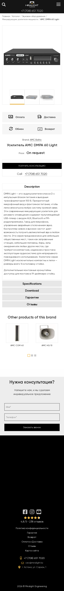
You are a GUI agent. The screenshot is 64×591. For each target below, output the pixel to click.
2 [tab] (32, 355)
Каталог (16, 16)
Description (32, 186)
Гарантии (32, 297)
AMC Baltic (36, 139)
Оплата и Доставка (32, 541)
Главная (6, 16)
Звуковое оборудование (33, 16)
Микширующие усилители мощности (20, 19)
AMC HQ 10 (47, 345)
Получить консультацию (32, 166)
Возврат (32, 537)
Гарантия (32, 532)
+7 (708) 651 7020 (32, 11)
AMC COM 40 (17, 345)
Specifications (32, 283)
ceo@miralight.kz (34, 562)
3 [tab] (35, 355)
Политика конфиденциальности (32, 528)
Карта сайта (32, 550)
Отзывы (32, 304)
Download (32, 290)
